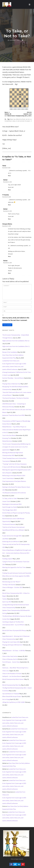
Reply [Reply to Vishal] (9, 175)
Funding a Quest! (7, 559)
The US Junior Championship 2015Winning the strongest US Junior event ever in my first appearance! (16, 447)
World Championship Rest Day (11, 685)
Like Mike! (5, 539)
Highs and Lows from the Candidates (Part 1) (16, 346)
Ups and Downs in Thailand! (10, 693)
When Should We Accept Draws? (12, 696)
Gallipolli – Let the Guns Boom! (11, 676)
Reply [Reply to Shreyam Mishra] (9, 256)
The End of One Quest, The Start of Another (15, 398)
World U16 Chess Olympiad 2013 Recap (14, 630)
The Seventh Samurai (8, 524)
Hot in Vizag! (6, 699)
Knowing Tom (6, 438)
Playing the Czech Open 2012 (11, 642)
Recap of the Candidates (9, 352)
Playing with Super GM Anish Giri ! (12, 645)
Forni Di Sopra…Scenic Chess (11, 662)
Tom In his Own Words (9, 435)
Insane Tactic (6, 501)
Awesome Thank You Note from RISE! (13, 415)
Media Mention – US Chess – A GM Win (13, 650)
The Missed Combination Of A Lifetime (14, 493)
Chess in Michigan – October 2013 (12, 587)
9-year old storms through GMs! (12, 536)
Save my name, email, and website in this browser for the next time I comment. (15, 319)
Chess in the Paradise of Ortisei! (11, 673)
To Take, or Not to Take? (17, 33)
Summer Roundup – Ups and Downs (13, 378)
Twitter (4, 599)
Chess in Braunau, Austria (9, 659)
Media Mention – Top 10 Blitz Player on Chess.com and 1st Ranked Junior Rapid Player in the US (16, 429)
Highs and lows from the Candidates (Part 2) (15, 341)
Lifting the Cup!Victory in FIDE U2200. (13, 702)
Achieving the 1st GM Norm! (10, 541)
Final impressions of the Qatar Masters (14, 481)
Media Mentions (7, 441)
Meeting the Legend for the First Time (14, 567)
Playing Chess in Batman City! (11, 384)
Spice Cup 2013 (6, 602)
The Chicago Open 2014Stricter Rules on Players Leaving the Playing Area (16, 513)
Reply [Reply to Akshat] (9, 189)
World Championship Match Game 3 (13, 679)
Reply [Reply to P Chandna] (9, 204)
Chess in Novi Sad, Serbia (9, 656)
